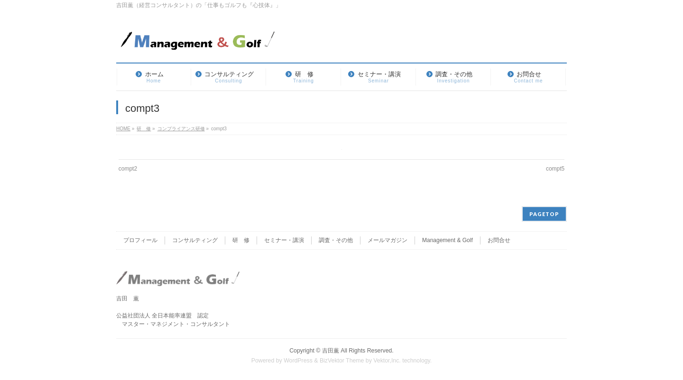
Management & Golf (447, 240)
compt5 (555, 168)
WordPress (298, 360)
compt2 (128, 168)
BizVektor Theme (342, 360)
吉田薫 (330, 350)
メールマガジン (387, 240)
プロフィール (140, 240)
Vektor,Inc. (387, 360)
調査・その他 (336, 240)
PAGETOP (544, 214)
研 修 (240, 240)
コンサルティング (195, 240)
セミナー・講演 (284, 240)
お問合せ (499, 240)
